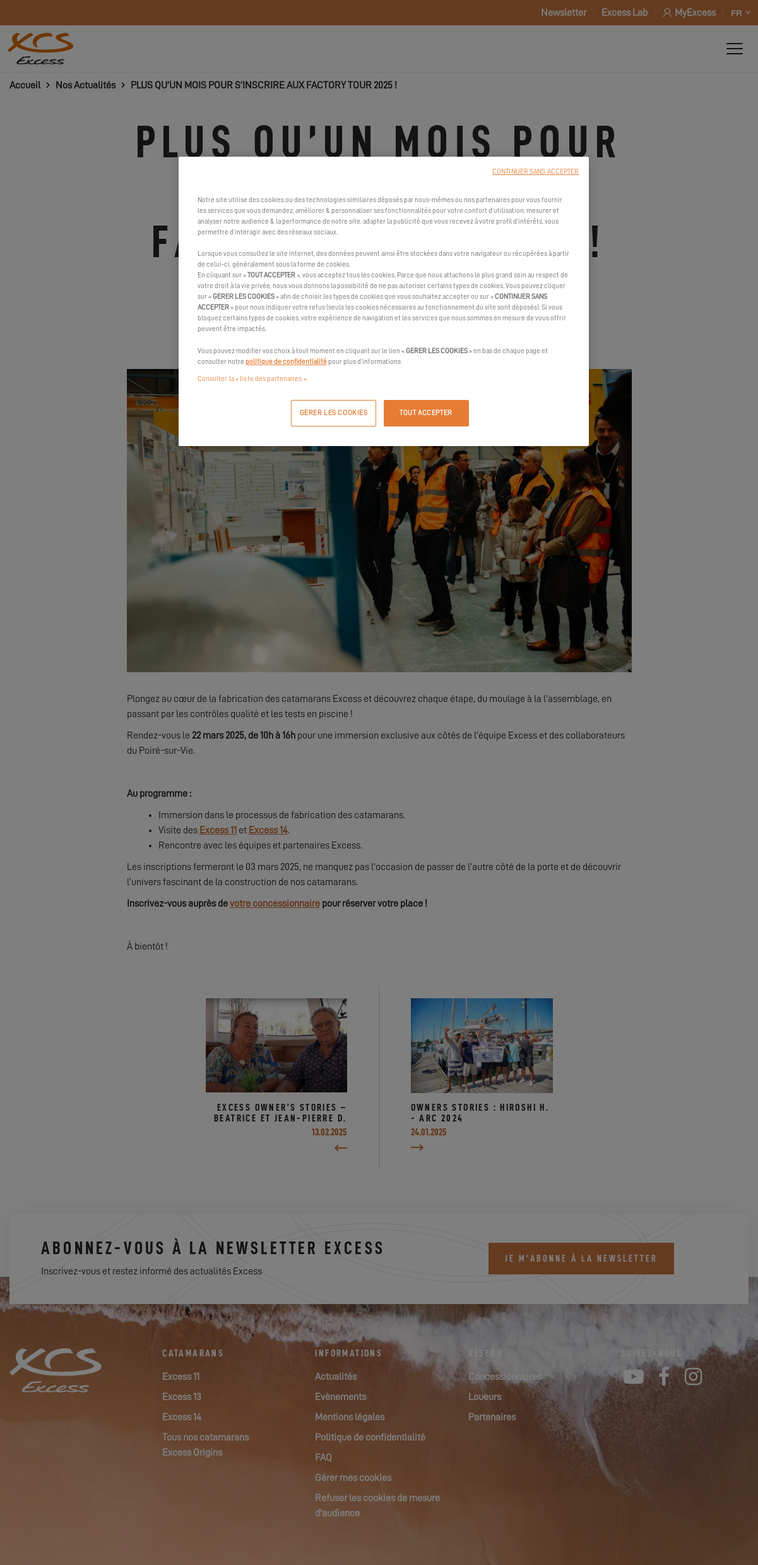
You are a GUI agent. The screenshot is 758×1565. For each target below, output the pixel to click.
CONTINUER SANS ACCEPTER (535, 171)
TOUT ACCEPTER (426, 412)
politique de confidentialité (286, 361)
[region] (384, 301)
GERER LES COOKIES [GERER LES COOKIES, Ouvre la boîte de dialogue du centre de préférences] (334, 412)
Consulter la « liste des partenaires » (252, 378)
